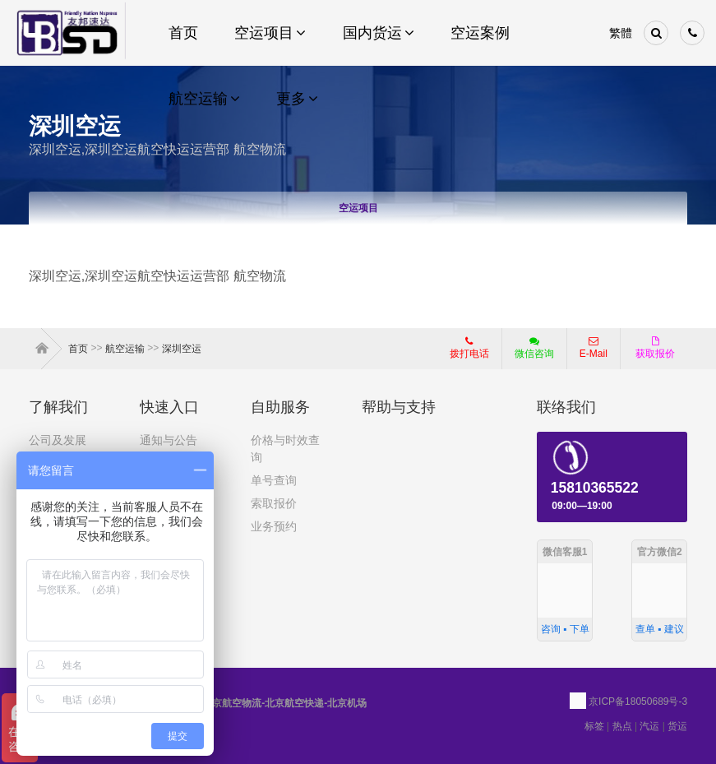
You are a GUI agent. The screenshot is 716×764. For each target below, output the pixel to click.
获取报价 (655, 347)
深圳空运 (181, 348)
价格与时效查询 (285, 448)
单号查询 (274, 480)
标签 (594, 726)
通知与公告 (168, 440)
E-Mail (593, 347)
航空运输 (125, 348)
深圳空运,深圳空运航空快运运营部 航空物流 (157, 149)
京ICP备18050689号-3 (638, 701)
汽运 (649, 726)
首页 (45, 348)
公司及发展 (57, 440)
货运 (677, 726)
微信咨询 (528, 352)
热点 (622, 726)
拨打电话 (469, 347)
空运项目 (358, 208)
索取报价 (274, 503)
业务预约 (274, 526)
